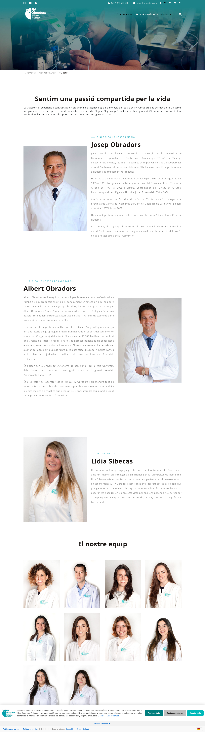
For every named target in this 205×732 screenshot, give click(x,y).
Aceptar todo (195, 713)
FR (175, 3)
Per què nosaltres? (47, 73)
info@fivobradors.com (147, 3)
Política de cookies (30, 729)
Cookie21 (69, 729)
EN (180, 3)
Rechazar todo (154, 713)
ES (170, 3)
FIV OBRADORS (29, 73)
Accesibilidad (83, 729)
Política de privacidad (11, 729)
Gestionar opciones (175, 713)
